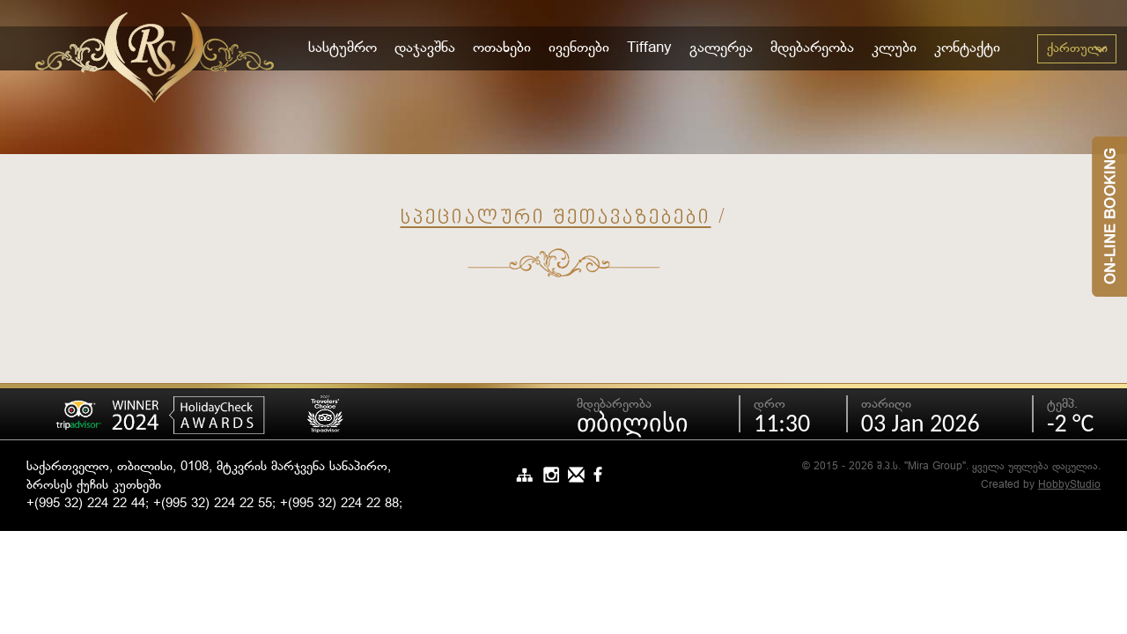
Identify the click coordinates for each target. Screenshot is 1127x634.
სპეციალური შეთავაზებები (556, 219)
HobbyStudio (1069, 485)
